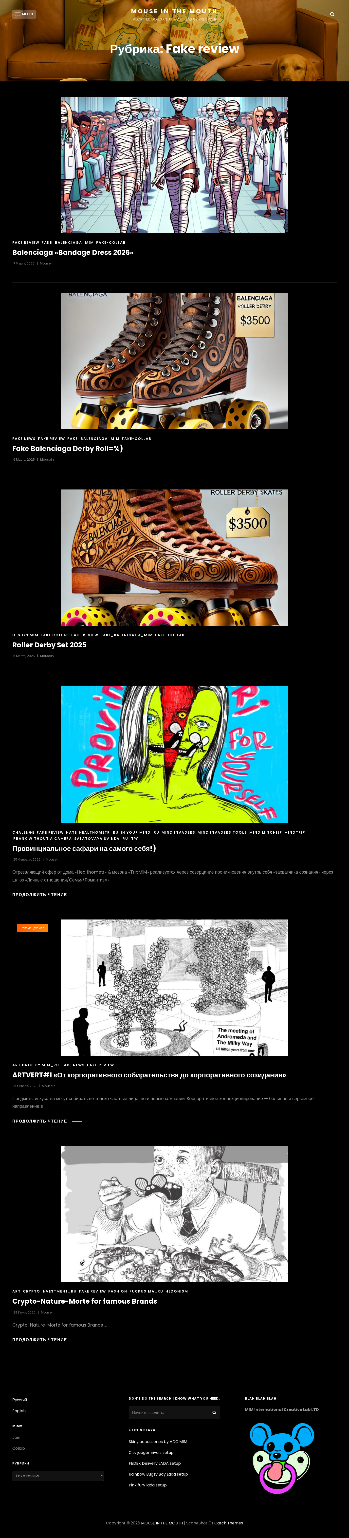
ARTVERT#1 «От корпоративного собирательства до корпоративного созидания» (151, 1077)
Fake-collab (111, 244)
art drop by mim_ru (35, 1066)
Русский (19, 1401)
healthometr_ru (99, 834)
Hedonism (176, 1293)
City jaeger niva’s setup (151, 1454)
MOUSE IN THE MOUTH (174, 11)
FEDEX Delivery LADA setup (155, 1465)
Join (16, 1439)
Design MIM (25, 636)
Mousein (47, 265)
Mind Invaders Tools (222, 834)
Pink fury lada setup (148, 1486)
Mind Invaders (178, 834)
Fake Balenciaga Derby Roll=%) (69, 450)
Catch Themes (228, 1524)
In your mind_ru (140, 834)
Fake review (25, 244)
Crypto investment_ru (50, 1293)
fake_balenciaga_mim (68, 244)
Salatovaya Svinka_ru (101, 840)
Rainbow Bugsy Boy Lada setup (158, 1476)
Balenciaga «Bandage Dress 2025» (74, 254)
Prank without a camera (42, 840)
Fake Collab (55, 636)
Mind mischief (265, 834)
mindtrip (294, 834)
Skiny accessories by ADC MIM (158, 1443)
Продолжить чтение (47, 896)
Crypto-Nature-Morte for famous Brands (86, 1303)
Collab (18, 1450)
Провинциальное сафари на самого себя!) (85, 850)
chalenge (23, 834)
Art (16, 1293)
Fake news (24, 440)
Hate (71, 834)
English (19, 1412)
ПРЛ (134, 840)
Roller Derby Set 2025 (50, 646)
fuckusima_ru (146, 1293)
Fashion (117, 1293)
